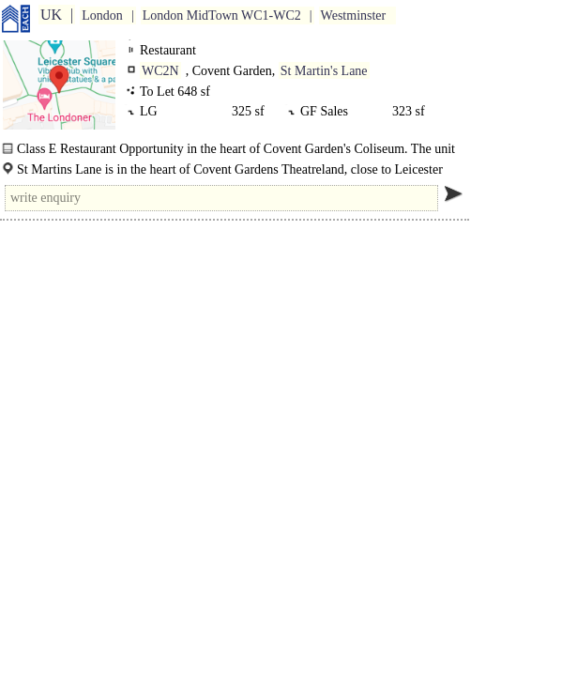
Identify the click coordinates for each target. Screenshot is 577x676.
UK (51, 15)
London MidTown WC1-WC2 (222, 15)
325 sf (248, 111)
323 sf (408, 111)
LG (152, 111)
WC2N (160, 71)
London (102, 15)
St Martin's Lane (324, 71)
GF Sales (327, 111)
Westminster (354, 15)
